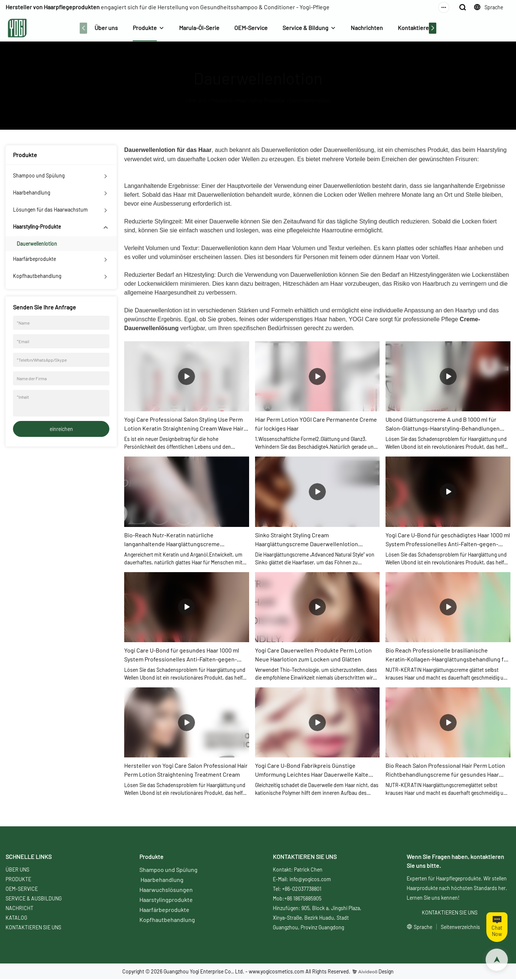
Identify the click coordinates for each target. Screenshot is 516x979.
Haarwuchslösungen (166, 889)
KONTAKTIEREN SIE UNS (33, 927)
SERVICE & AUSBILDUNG (34, 898)
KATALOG (16, 918)
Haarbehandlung (31, 192)
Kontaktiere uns (419, 27)
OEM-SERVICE (22, 889)
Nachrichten (367, 27)
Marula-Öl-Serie (199, 27)
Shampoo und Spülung (38, 175)
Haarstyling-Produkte (261, 100)
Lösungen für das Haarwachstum (50, 209)
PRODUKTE (18, 879)
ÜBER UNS (17, 869)
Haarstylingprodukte (166, 899)
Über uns (106, 27)
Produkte (145, 27)
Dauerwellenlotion (310, 100)
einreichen (61, 429)
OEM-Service (251, 27)
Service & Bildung (305, 27)
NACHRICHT (19, 908)
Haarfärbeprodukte (34, 259)
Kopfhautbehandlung (37, 276)
